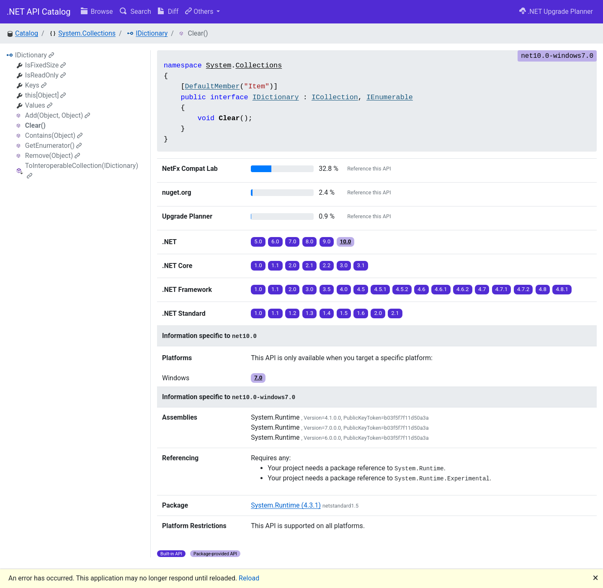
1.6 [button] (361, 313)
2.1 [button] (310, 265)
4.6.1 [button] (441, 289)
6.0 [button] (275, 241)
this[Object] (45, 95)
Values (38, 105)
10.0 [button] (345, 241)
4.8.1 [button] (562, 289)
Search (135, 11)
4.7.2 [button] (523, 289)
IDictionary (152, 33)
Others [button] (200, 11)
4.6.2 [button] (462, 289)
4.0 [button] (344, 289)
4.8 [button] (543, 289)
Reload (249, 578)
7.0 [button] (292, 241)
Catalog (26, 33)
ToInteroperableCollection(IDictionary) (81, 170)
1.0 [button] (258, 265)
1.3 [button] (310, 313)
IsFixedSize (45, 65)
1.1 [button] (275, 265)
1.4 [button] (327, 313)
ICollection (335, 97)
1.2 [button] (292, 313)
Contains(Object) (53, 135)
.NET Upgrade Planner (556, 11)
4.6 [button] (421, 289)
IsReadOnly (45, 75)
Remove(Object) (52, 156)
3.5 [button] (327, 289)
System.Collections (87, 33)
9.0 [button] (327, 241)
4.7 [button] (482, 289)
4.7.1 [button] (501, 289)
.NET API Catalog (39, 12)
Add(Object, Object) (57, 115)
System (218, 66)
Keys (35, 85)
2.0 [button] (292, 265)
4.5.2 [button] (402, 289)
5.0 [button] (258, 241)
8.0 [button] (310, 241)
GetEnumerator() (53, 146)
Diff (168, 11)
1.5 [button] (344, 313)
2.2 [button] (327, 265)
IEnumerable (389, 97)
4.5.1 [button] (380, 289)
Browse (97, 11)
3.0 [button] (344, 265)
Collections (258, 66)
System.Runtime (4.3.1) (286, 505)
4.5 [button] (361, 289)
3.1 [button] (361, 265)
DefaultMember (212, 86)
